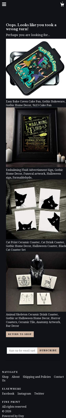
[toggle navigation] (4, 4)
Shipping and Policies (37, 376)
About (16, 376)
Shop (5, 376)
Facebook (8, 393)
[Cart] (62, 5)
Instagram (25, 393)
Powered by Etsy (13, 416)
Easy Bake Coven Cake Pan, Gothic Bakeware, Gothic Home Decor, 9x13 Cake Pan (36, 101)
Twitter (39, 393)
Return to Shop (20, 334)
